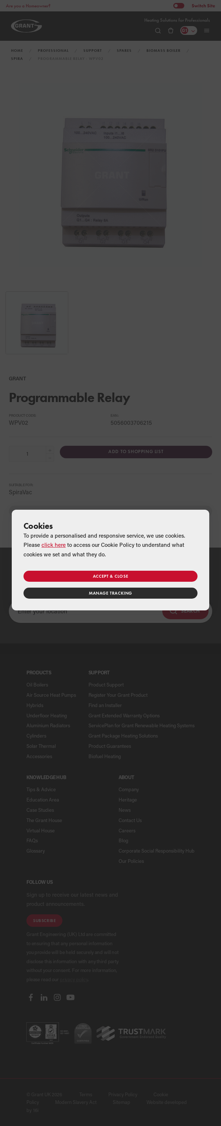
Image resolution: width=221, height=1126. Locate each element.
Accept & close (110, 576)
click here (53, 544)
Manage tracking (110, 593)
